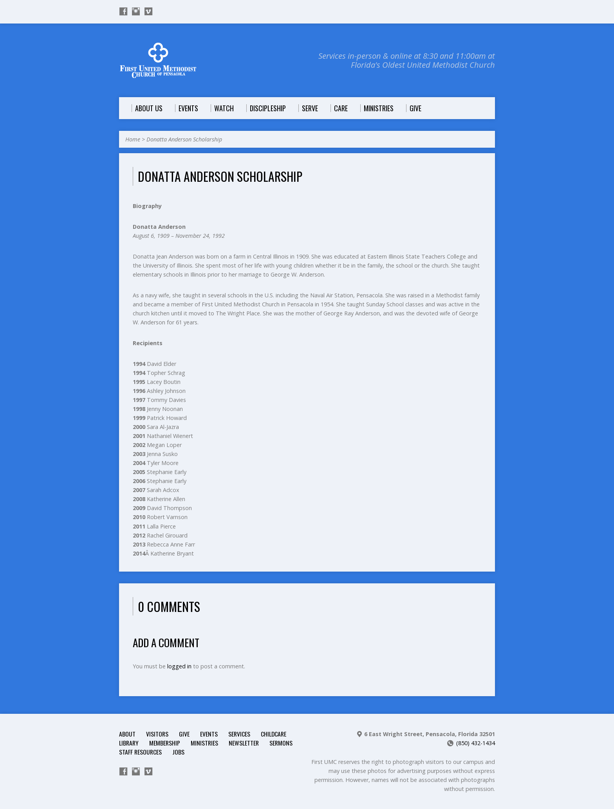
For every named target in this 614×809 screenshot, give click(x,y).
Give (184, 733)
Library (129, 742)
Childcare (273, 733)
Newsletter (244, 742)
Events (209, 733)
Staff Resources (140, 752)
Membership (164, 742)
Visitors (157, 733)
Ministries (204, 742)
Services (239, 733)
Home (132, 139)
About (127, 733)
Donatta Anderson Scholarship (184, 139)
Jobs (178, 752)
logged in (179, 666)
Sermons (281, 742)
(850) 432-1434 (475, 743)
